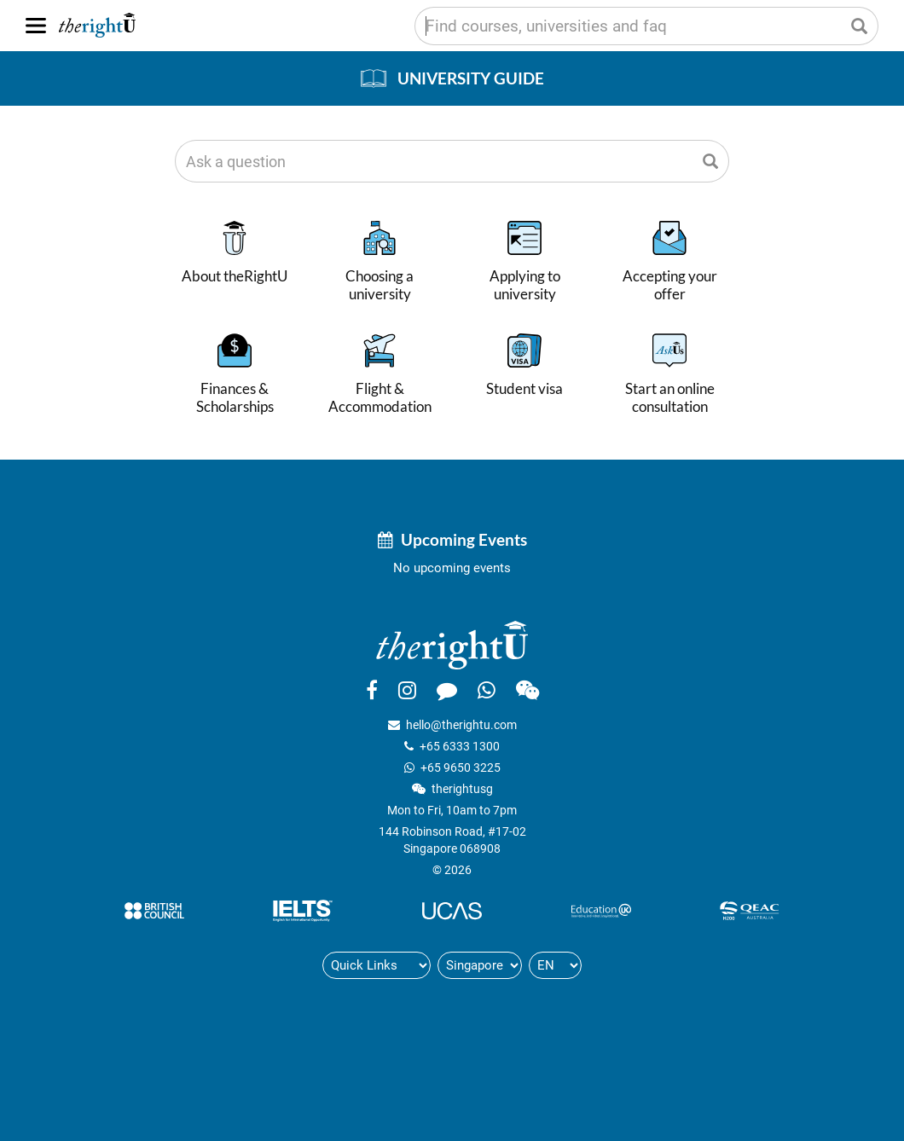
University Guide (470, 78)
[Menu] (36, 25)
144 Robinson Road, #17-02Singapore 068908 (452, 840)
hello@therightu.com (461, 725)
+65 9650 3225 (460, 767)
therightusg (462, 789)
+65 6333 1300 (460, 746)
